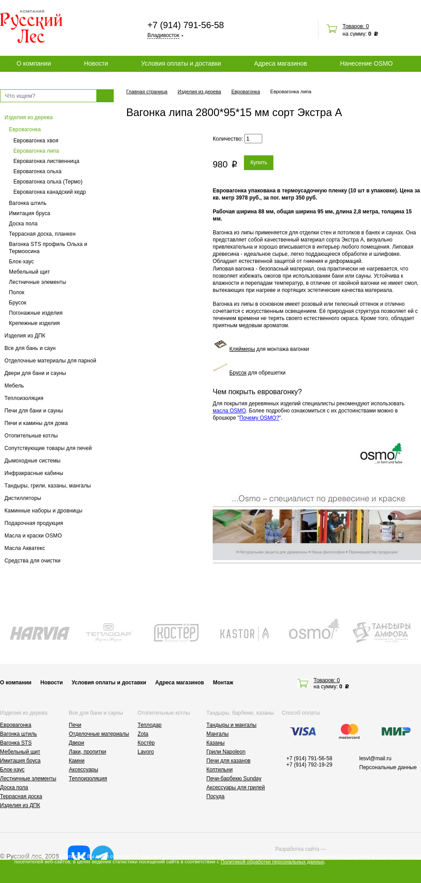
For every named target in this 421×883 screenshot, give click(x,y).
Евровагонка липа (36, 151)
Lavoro (146, 752)
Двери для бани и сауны (35, 373)
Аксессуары (83, 769)
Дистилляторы (22, 498)
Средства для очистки (32, 561)
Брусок (17, 303)
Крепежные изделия (34, 323)
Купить (258, 162)
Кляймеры (242, 349)
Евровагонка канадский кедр (49, 192)
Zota (143, 734)
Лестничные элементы (37, 282)
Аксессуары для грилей (235, 787)
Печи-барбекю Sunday (234, 778)
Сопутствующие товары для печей (48, 448)
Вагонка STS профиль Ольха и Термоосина (48, 247)
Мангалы (217, 734)
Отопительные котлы (31, 436)
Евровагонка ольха (37, 171)
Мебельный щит (29, 272)
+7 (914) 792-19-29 (309, 765)
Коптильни (219, 769)
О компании (34, 63)
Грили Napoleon (226, 752)
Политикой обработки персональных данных (272, 861)
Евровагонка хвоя (35, 140)
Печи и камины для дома (36, 423)
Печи (75, 725)
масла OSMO (229, 411)
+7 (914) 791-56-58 (185, 25)
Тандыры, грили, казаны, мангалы (47, 486)
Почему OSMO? (259, 418)
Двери (76, 743)
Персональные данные (388, 767)
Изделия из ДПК (24, 336)
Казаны (215, 743)
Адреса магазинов (280, 63)
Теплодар (150, 725)
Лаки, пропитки (87, 752)
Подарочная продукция (33, 523)
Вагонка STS (16, 743)
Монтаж (223, 682)
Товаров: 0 (356, 26)
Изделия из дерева (28, 117)
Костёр (146, 743)
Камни (76, 761)
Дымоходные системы (32, 461)
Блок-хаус (21, 261)
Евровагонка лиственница (46, 161)
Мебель (14, 386)
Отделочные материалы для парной (50, 361)
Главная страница (146, 91)
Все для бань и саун (30, 348)
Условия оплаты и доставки (181, 63)
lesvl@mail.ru (375, 758)
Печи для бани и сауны (33, 411)
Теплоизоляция (23, 398)
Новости (96, 63)
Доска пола (23, 224)
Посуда (215, 796)
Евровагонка (25, 129)
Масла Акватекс (24, 548)
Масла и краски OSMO (33, 536)
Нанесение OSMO (366, 63)
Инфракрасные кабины (33, 473)
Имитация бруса (29, 213)
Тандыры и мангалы (231, 725)
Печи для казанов (228, 761)
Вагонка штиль (27, 203)
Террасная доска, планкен (42, 234)
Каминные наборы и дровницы (43, 511)
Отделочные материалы (99, 734)
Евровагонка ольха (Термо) (48, 182)
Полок (17, 292)
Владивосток (163, 35)
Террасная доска (21, 796)
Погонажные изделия (35, 313)
